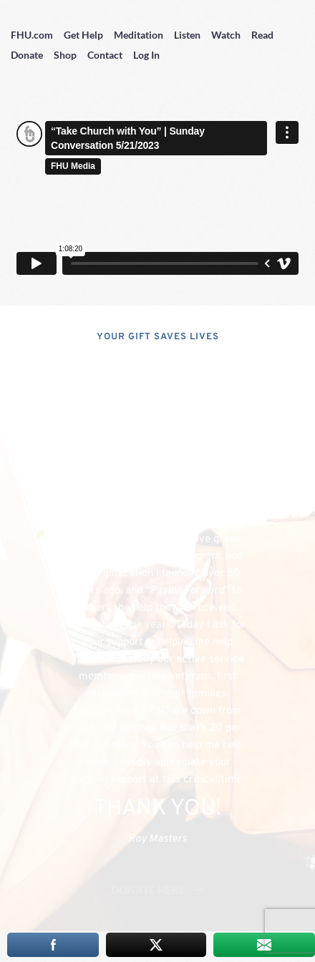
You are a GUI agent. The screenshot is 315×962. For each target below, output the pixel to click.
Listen (187, 35)
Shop (65, 55)
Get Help (83, 35)
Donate (27, 55)
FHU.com (32, 35)
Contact (104, 55)
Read (262, 35)
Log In (146, 55)
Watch (226, 35)
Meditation (138, 35)
